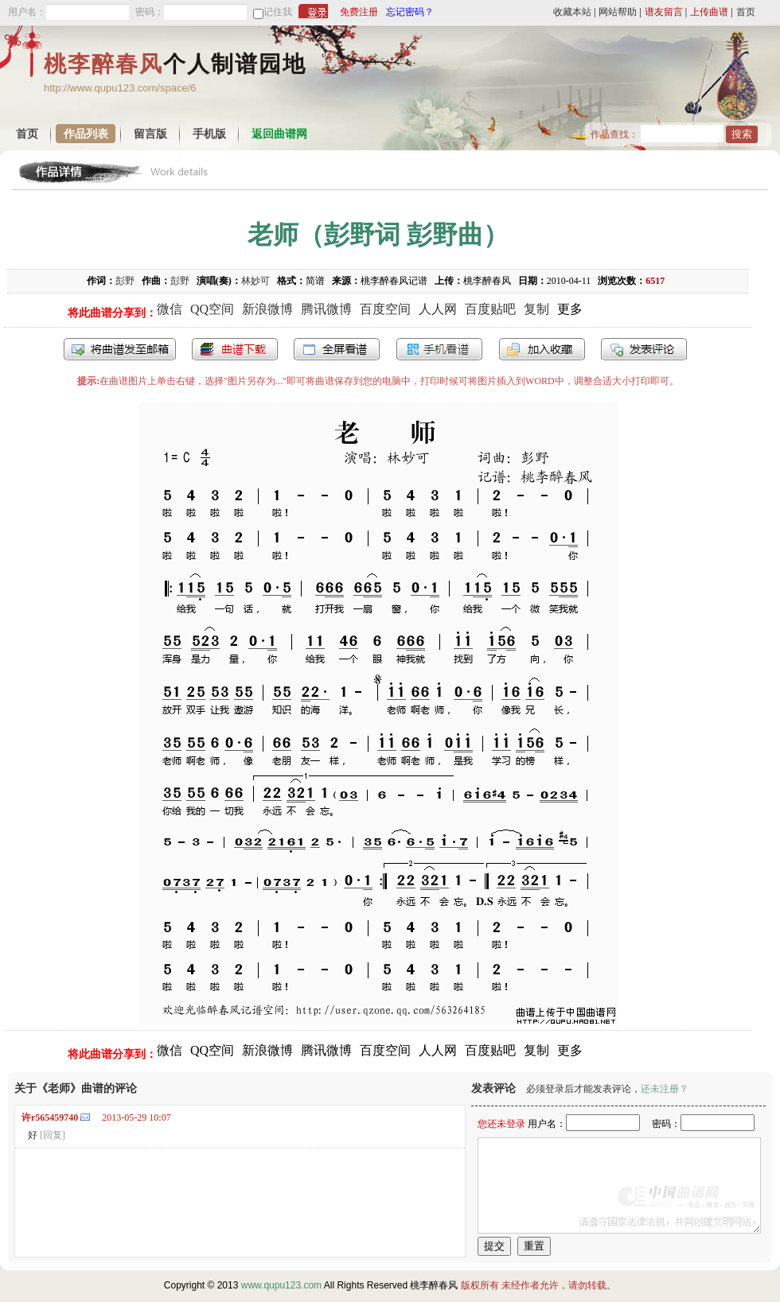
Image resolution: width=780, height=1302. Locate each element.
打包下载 (235, 349)
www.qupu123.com (281, 1285)
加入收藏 (542, 349)
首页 (745, 11)
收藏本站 (572, 11)
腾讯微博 (326, 309)
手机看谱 (439, 349)
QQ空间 (212, 309)
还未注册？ (664, 1088)
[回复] (52, 1135)
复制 (536, 309)
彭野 (125, 280)
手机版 (209, 134)
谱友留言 (664, 11)
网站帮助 (618, 11)
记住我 (277, 11)
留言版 (150, 134)
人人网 (438, 309)
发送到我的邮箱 (120, 349)
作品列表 (86, 134)
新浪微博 (267, 309)
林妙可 (255, 280)
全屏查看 (337, 349)
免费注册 (359, 11)
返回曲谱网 (279, 134)
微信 (169, 309)
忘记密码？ (410, 11)
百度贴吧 (490, 309)
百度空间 (385, 309)
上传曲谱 (709, 11)
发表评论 (644, 349)
